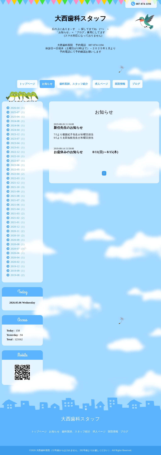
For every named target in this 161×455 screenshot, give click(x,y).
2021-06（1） (18, 204)
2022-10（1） (18, 156)
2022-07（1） (18, 160)
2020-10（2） (18, 235)
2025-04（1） (18, 116)
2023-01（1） (18, 147)
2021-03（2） (18, 213)
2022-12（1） (18, 152)
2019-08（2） (18, 275)
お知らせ (47, 84)
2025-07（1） (18, 112)
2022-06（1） (18, 165)
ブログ (136, 84)
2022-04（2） (18, 174)
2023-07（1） (18, 138)
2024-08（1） (18, 121)
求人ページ (101, 84)
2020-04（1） (18, 257)
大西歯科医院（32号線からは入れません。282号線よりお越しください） (73, 450)
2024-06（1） (18, 125)
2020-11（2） (18, 231)
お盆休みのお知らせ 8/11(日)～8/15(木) (86, 152)
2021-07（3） (18, 200)
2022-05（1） (18, 169)
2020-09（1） (18, 240)
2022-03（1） (18, 178)
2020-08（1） (18, 244)
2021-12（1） (18, 182)
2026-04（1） (18, 108)
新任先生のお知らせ (68, 127)
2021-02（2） (18, 218)
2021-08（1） (18, 196)
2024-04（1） (18, 130)
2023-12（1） (18, 134)
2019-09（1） (18, 270)
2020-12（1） (18, 226)
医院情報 (120, 84)
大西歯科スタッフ (80, 18)
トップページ (27, 84)
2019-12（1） (18, 266)
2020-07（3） (18, 248)
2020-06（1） (18, 253)
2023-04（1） (18, 143)
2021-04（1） (18, 209)
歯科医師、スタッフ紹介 (73, 84)
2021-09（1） (18, 191)
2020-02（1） (18, 262)
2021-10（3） (18, 187)
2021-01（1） (18, 222)
